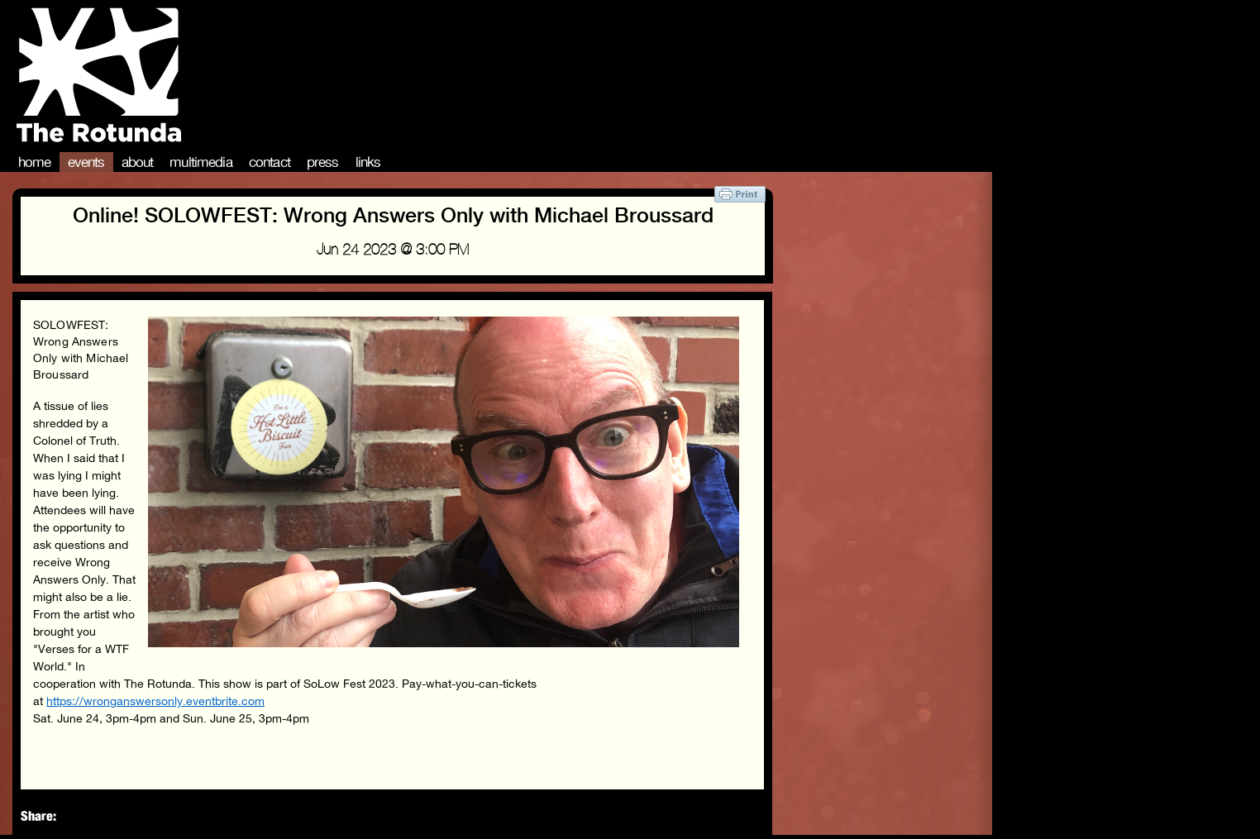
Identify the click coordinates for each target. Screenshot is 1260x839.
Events (86, 162)
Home (34, 162)
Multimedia (200, 162)
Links (368, 162)
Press (323, 162)
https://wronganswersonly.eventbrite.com (155, 701)
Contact (269, 162)
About (138, 162)
